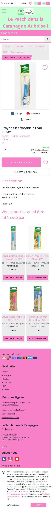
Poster (25, 119)
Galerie (5, 389)
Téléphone (7, 447)
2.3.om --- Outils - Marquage (16, 135)
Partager (16, 113)
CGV (4, 386)
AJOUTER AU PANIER (21, 162)
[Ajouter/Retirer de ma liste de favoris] (45, 162)
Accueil (7, 46)
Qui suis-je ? (7, 382)
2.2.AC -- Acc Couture (36, 46)
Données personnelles (10, 418)
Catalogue (6, 375)
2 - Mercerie (18, 46)
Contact (24, 3)
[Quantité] (7, 150)
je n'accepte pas (13, 505)
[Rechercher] (47, 39)
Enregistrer (33, 113)
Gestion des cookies (9, 414)
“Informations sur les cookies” (18, 494)
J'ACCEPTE (38, 505)
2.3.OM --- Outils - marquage (14, 52)
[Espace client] (30, 3)
